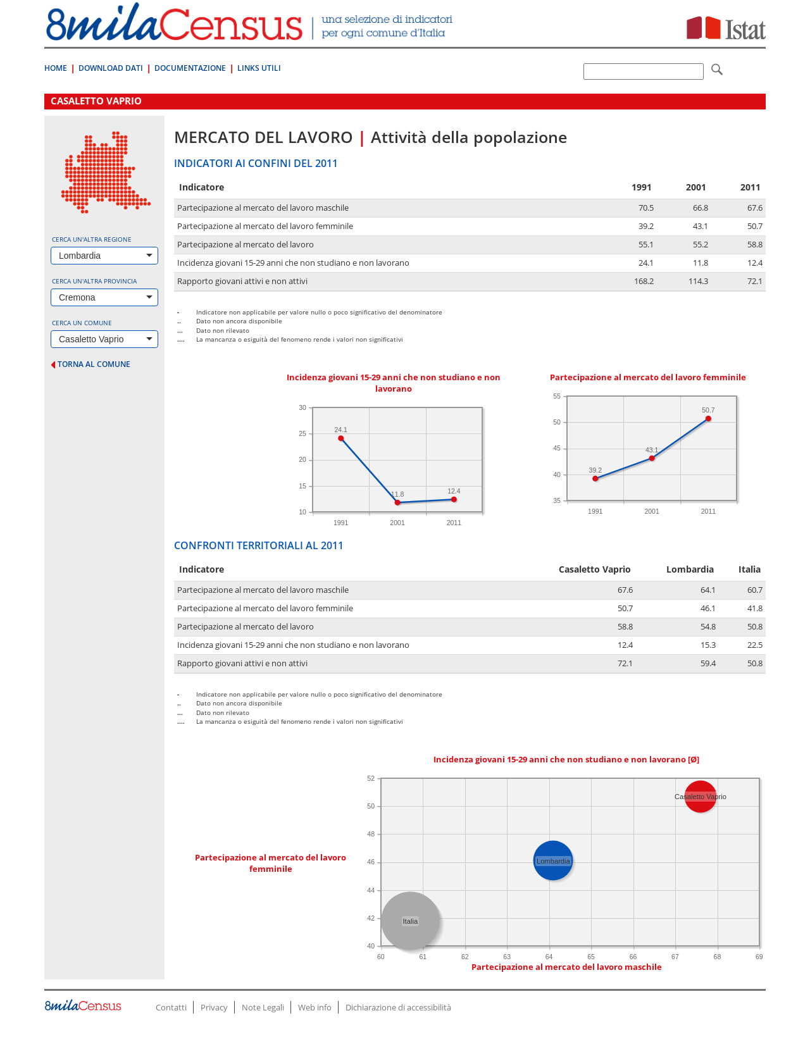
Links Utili (259, 68)
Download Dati (110, 68)
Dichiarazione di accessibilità (398, 1007)
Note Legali (263, 1007)
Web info (315, 1007)
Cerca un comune (82, 322)
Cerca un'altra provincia (94, 280)
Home (55, 68)
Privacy (214, 1007)
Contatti (171, 1007)
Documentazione (190, 68)
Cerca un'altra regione (92, 239)
